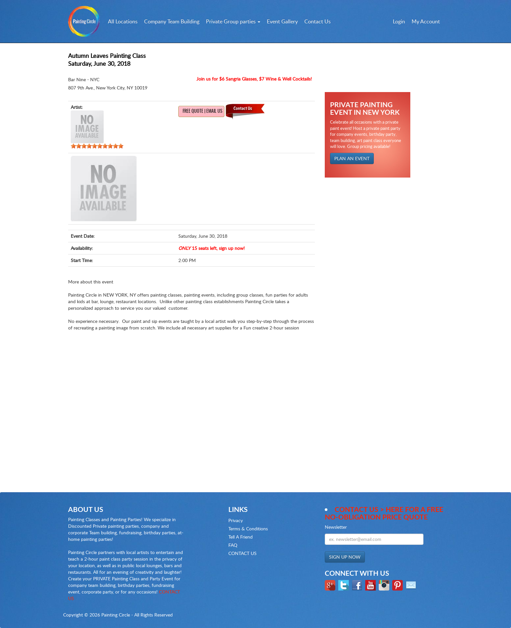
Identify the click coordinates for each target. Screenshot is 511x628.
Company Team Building (171, 21)
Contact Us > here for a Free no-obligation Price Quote (384, 512)
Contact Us (317, 21)
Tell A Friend (240, 537)
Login (399, 21)
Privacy (235, 520)
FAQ (232, 545)
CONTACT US (242, 553)
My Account (426, 21)
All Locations (123, 21)
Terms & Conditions (248, 528)
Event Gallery (282, 21)
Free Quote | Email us (202, 111)
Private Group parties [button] (233, 21)
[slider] (97, 146)
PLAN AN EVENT (352, 158)
